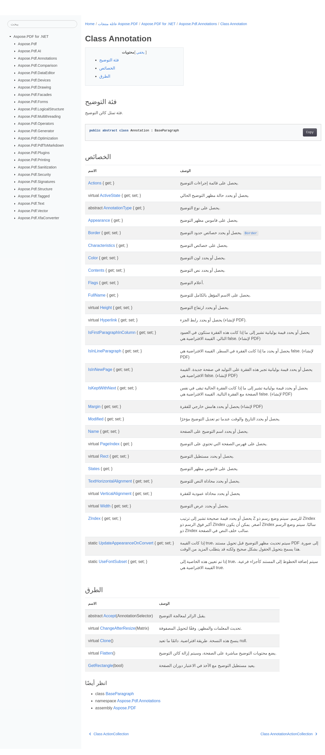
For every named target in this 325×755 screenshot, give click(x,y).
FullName (96, 295)
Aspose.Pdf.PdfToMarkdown (41, 145)
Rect (104, 456)
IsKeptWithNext (102, 388)
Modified (95, 419)
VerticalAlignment (116, 493)
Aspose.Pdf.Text (31, 203)
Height (106, 307)
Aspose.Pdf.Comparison (37, 65)
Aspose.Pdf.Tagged (34, 196)
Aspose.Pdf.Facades (35, 95)
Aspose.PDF (124, 714)
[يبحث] (42, 24)
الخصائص (107, 68)
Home (89, 24)
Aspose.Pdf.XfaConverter (38, 218)
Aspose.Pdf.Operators (36, 124)
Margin (94, 406)
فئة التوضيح (109, 60)
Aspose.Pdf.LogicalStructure (41, 109)
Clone (105, 647)
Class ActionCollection (109, 740)
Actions (94, 183)
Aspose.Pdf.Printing (34, 160)
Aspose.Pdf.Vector (33, 211)
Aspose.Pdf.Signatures (36, 182)
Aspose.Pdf (27, 44)
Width (105, 506)
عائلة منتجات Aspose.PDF (118, 24)
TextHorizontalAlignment (110, 481)
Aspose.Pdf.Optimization (38, 138)
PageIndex (110, 444)
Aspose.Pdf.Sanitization (37, 167)
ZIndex (94, 518)
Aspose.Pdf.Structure (35, 189)
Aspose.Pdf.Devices (34, 80)
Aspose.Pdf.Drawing (34, 87)
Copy (293, 132)
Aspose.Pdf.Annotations (37, 58)
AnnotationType (117, 208)
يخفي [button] (137, 52)
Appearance (99, 220)
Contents (96, 270)
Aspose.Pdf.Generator (36, 131)
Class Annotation (233, 24)
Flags (93, 283)
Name (93, 431)
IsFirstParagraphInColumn (112, 332)
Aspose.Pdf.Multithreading (39, 116)
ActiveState (110, 195)
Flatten (106, 659)
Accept (109, 622)
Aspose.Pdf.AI (29, 51)
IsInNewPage (100, 369)
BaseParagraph (120, 700)
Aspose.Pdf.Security (34, 174)
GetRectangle (100, 672)
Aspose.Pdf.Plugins (34, 153)
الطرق (104, 76)
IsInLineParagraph (104, 351)
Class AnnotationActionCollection (272, 740)
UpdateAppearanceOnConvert (126, 543)
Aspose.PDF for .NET (30, 37)
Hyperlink (108, 320)
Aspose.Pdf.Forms (33, 102)
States (94, 469)
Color (93, 258)
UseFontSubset (113, 567)
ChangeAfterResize (117, 634)
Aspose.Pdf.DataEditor (36, 73)
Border (94, 233)
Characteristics (101, 245)
